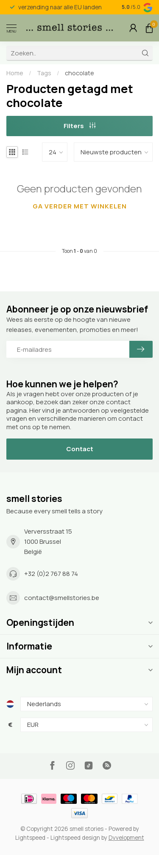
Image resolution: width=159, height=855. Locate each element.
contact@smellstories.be (61, 597)
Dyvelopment (126, 837)
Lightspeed (30, 837)
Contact (79, 448)
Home (14, 73)
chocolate (79, 73)
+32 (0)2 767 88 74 (51, 573)
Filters (80, 125)
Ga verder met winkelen (80, 206)
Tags (44, 73)
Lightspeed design (75, 837)
